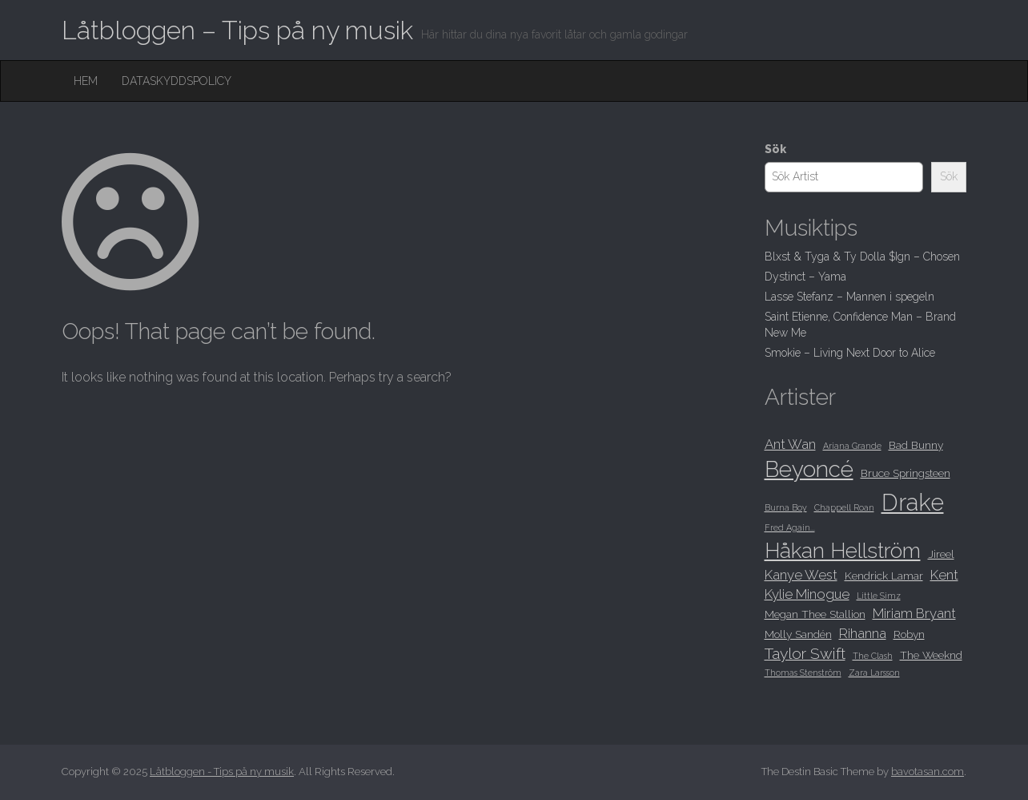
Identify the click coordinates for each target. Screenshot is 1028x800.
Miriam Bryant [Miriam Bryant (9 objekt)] (914, 613)
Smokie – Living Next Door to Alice (850, 352)
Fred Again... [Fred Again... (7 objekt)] (790, 527)
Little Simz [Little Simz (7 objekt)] (879, 595)
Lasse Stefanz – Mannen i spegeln (849, 296)
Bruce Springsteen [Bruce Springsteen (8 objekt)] (905, 473)
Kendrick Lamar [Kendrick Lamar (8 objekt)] (884, 575)
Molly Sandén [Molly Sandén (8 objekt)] (798, 634)
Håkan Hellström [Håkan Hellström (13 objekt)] (843, 550)
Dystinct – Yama (805, 276)
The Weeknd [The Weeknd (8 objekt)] (931, 654)
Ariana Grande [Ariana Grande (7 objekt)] (852, 446)
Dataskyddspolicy (176, 81)
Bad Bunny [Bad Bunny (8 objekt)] (916, 444)
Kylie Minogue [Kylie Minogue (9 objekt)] (807, 594)
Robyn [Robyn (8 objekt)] (909, 634)
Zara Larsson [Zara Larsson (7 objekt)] (874, 672)
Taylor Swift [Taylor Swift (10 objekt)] (805, 653)
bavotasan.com (927, 772)
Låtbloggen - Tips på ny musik (222, 772)
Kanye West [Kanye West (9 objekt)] (801, 575)
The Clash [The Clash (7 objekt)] (873, 656)
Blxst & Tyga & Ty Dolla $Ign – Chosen (862, 256)
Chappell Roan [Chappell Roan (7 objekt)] (844, 507)
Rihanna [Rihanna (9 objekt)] (862, 633)
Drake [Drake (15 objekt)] (912, 502)
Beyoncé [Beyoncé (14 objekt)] (809, 469)
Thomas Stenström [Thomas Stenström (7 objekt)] (803, 672)
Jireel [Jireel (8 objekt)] (941, 553)
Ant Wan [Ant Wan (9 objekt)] (790, 444)
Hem (86, 81)
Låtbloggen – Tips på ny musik (237, 30)
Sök (775, 149)
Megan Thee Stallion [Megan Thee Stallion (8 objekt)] (815, 614)
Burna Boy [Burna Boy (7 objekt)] (786, 507)
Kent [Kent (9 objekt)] (944, 575)
